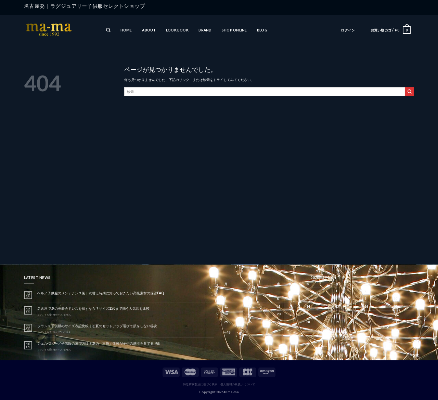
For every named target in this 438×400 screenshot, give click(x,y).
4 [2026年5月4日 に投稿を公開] (225, 299)
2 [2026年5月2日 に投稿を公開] (365, 291)
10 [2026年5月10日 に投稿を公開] (395, 299)
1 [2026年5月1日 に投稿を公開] (336, 291)
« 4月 (228, 332)
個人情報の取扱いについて (237, 384)
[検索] (108, 30)
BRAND (204, 30)
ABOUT (149, 30)
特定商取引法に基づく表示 (200, 384)
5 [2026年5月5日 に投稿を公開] (248, 299)
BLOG (262, 30)
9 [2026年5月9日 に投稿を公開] (365, 299)
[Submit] (409, 91)
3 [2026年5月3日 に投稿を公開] (394, 291)
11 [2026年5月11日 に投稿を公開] (226, 306)
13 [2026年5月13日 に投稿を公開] (278, 306)
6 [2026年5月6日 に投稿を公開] (278, 299)
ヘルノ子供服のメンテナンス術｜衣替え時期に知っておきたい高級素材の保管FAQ (100, 293)
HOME (126, 30)
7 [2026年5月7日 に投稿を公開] (307, 299)
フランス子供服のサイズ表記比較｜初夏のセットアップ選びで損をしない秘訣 (97, 326)
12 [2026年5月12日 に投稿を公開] (249, 306)
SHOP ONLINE (234, 30)
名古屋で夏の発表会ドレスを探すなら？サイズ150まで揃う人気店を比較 (93, 308)
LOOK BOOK (177, 30)
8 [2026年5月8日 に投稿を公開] (336, 299)
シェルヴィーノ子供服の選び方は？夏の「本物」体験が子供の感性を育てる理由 (98, 343)
